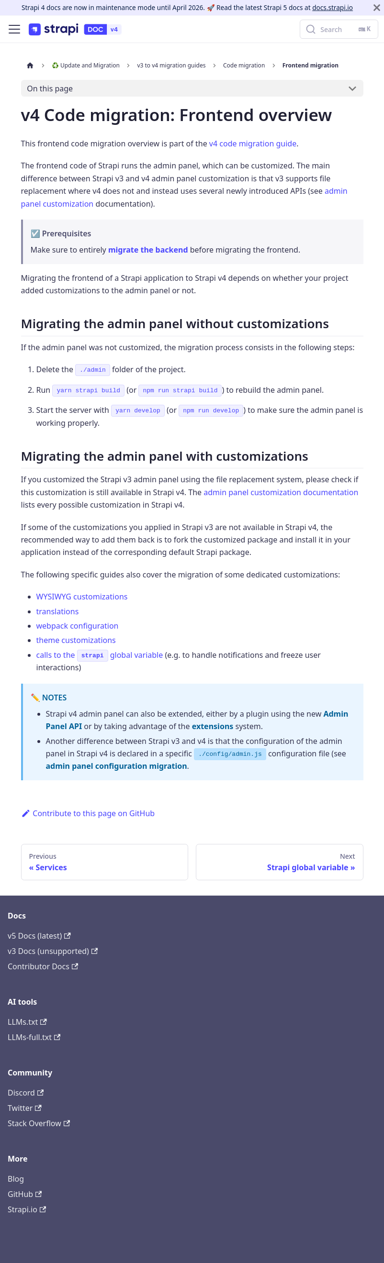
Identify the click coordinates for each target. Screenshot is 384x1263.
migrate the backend (148, 249)
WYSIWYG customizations (82, 596)
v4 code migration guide (252, 143)
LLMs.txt (27, 1022)
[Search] (339, 29)
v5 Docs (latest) (39, 936)
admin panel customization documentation (280, 492)
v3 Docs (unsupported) (53, 951)
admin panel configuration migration (116, 766)
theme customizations (76, 640)
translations (57, 611)
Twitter (25, 1108)
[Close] (377, 7)
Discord (26, 1092)
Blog (16, 1179)
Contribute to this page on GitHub (88, 813)
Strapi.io (27, 1209)
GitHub (25, 1194)
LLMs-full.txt (34, 1037)
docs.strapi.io (332, 7)
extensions (213, 726)
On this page (50, 88)
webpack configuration (77, 625)
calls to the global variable (99, 655)
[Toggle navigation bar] (14, 29)
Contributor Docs (43, 966)
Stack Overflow (39, 1123)
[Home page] (30, 65)
